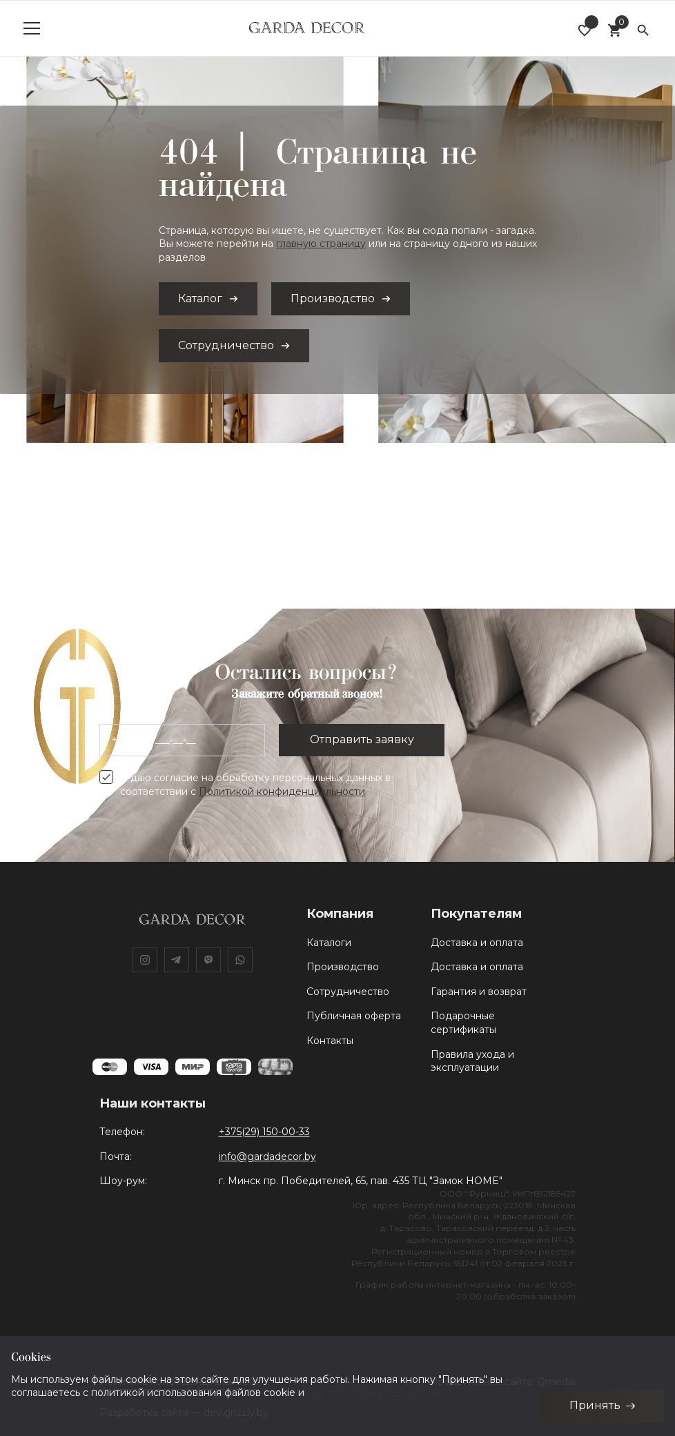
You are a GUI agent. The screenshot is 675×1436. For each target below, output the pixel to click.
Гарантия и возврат (479, 991)
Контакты (329, 1040)
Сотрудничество (347, 991)
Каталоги (328, 942)
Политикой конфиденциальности (282, 791)
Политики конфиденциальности (387, 1392)
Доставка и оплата (477, 942)
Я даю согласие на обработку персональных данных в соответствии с (255, 784)
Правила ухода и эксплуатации (472, 1061)
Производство (342, 967)
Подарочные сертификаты (463, 1023)
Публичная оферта (353, 1016)
